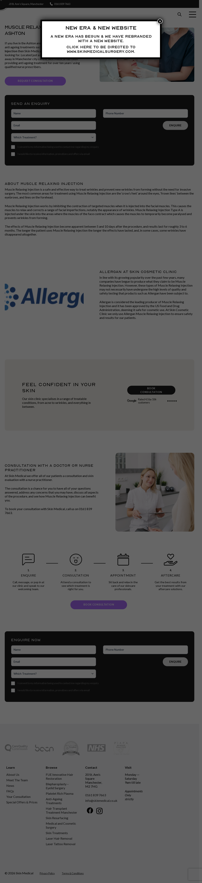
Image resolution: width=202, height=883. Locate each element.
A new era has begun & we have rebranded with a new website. (101, 38)
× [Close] (160, 21)
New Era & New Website (101, 28)
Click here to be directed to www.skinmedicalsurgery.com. (101, 49)
